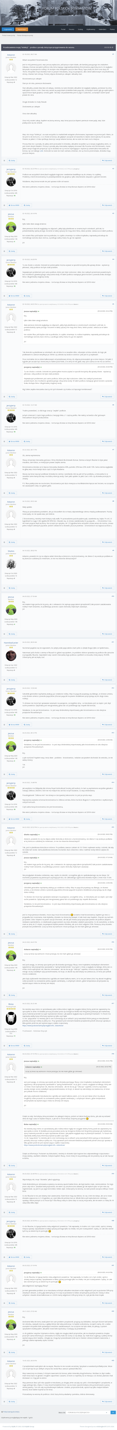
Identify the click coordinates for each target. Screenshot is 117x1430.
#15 (113, 827)
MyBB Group (29, 1426)
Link (41, 151)
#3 (113, 213)
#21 (113, 1265)
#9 (113, 550)
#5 (113, 304)
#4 (113, 259)
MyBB (13, 1426)
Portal (63, 29)
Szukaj (80, 29)
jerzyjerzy (11, 169)
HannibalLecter (11, 642)
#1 (113, 54)
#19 (113, 1173)
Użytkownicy (90, 29)
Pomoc (112, 29)
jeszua (11, 214)
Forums (71, 29)
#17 (113, 1003)
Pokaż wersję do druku (11, 1412)
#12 (113, 688)
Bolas (11, 1004)
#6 (113, 405)
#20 (113, 1220)
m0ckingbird (100, 1426)
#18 (113, 1054)
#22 (113, 1311)
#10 (113, 596)
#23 (113, 1360)
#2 (113, 168)
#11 (113, 642)
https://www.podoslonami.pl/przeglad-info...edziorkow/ (42, 1025)
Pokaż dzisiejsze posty (25, 35)
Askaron (11, 54)
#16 (113, 942)
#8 (113, 501)
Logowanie (8, 29)
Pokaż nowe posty (8, 35)
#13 (113, 733)
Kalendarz (102, 29)
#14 (113, 782)
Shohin (11, 551)
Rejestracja (22, 29)
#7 (113, 449)
